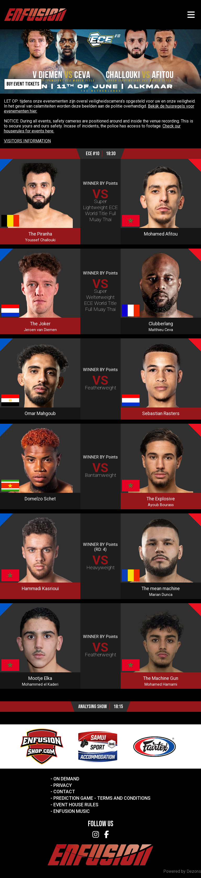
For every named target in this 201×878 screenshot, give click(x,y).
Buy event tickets (23, 84)
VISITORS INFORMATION (27, 140)
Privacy (62, 785)
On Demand (66, 778)
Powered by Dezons (182, 871)
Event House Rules (75, 804)
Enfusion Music (71, 811)
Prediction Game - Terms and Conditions (101, 798)
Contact (64, 791)
